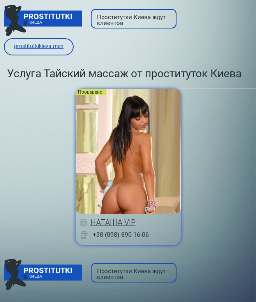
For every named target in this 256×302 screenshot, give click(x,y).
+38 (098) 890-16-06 (121, 234)
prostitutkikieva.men (39, 46)
